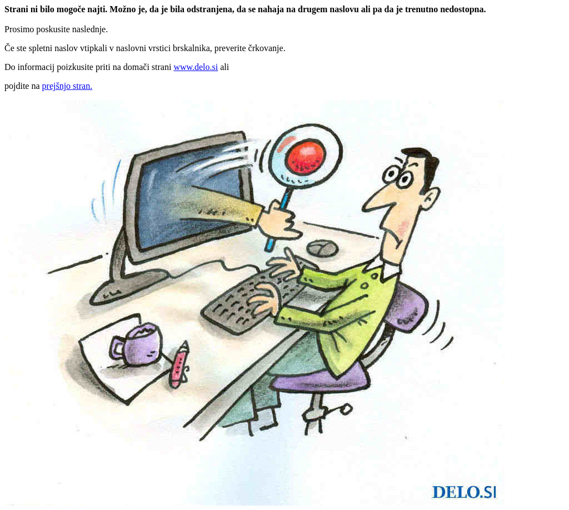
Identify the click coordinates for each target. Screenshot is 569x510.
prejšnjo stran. (67, 86)
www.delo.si (195, 67)
